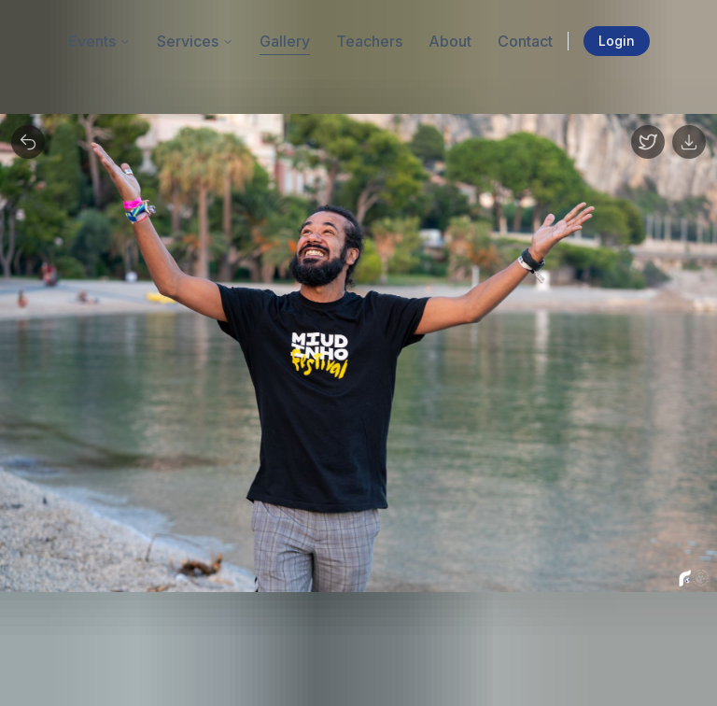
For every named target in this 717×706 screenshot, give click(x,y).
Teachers (369, 41)
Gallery (285, 41)
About (450, 41)
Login (616, 41)
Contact (525, 41)
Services (195, 41)
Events (99, 41)
